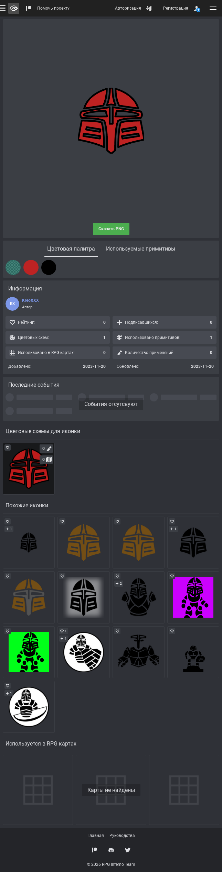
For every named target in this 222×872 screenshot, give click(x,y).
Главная (95, 836)
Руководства (122, 836)
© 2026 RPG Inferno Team (111, 864)
